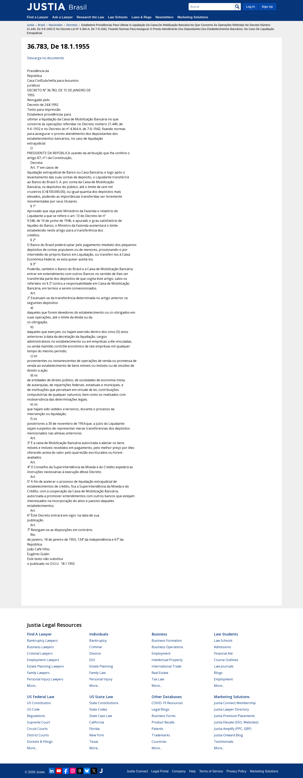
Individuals (98, 634)
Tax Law (158, 679)
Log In (250, 6)
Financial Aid (223, 653)
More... (32, 685)
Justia (30, 25)
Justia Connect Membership (235, 703)
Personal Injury (100, 679)
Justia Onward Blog (228, 735)
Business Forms (164, 716)
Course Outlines (226, 660)
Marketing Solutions (192, 17)
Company (179, 771)
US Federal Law (40, 696)
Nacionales (56, 25)
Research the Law (90, 17)
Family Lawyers (38, 673)
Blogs (218, 673)
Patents (157, 728)
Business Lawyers (40, 647)
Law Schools (118, 17)
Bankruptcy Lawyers (42, 640)
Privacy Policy (236, 771)
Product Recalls (163, 722)
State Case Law (100, 716)
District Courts (38, 735)
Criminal (95, 647)
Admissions (222, 647)
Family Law (97, 673)
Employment (161, 653)
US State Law (101, 696)
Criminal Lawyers (40, 653)
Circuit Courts (37, 728)
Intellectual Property (167, 660)
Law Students (226, 634)
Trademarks (161, 735)
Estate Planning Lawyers (45, 666)
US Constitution (39, 703)
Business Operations (167, 647)
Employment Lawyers (43, 660)
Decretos (72, 25)
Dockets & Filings (40, 741)
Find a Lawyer (37, 17)
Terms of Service (211, 771)
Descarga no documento (45, 58)
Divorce (95, 653)
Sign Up (267, 6)
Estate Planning (101, 666)
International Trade (166, 666)
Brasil (41, 25)
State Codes (98, 709)
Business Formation (167, 640)
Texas (93, 741)
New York (96, 735)
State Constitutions (103, 703)
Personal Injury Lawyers (45, 679)
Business (159, 634)
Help (192, 771)
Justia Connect (137, 771)
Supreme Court (38, 722)
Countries (159, 741)
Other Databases (167, 696)
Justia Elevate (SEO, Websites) (236, 722)
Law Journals (223, 666)
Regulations (36, 716)
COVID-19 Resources (167, 703)
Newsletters (164, 17)
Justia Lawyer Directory (231, 709)
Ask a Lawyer (63, 17)
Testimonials (223, 741)
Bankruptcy (98, 640)
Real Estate (160, 673)
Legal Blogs (160, 709)
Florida (94, 728)
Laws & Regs (141, 17)
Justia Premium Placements (234, 716)
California (96, 722)
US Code (33, 709)
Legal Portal (159, 771)
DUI (92, 660)
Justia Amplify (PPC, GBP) (232, 728)
